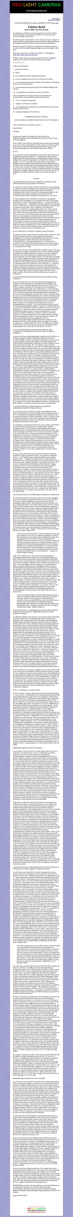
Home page (55, 23)
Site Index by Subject (54, 20)
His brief (52, 58)
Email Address (56, 18)
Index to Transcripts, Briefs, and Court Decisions (33, 54)
